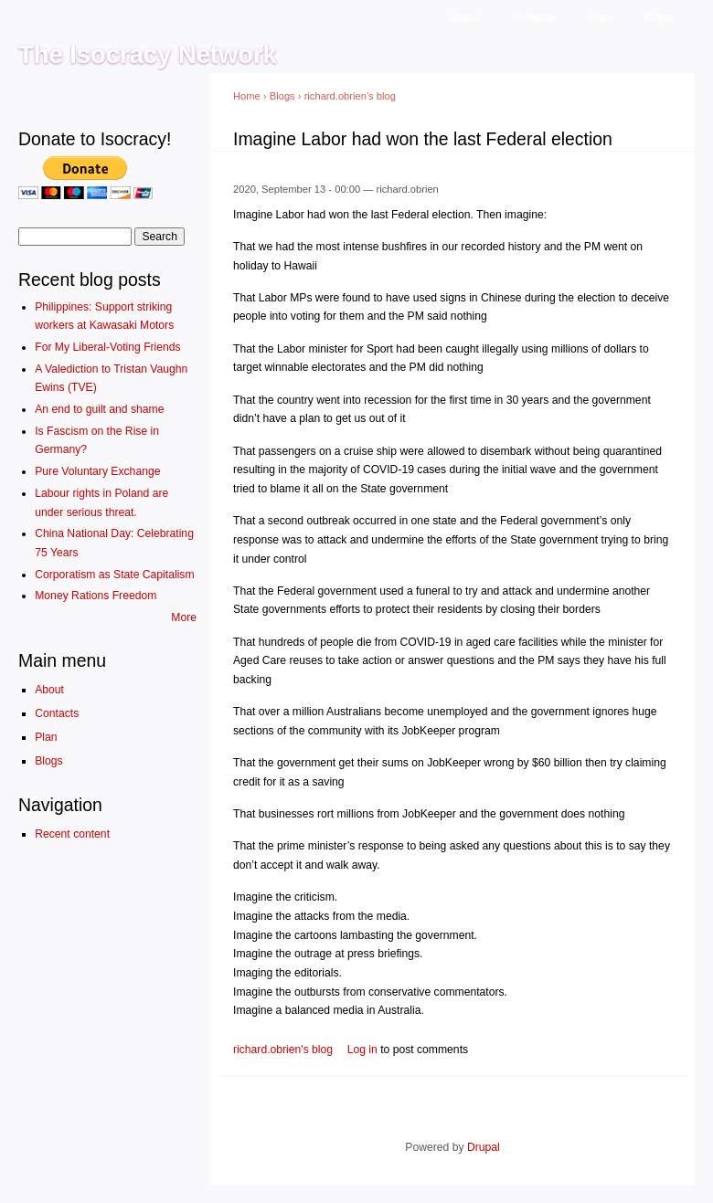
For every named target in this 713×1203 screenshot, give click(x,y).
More (184, 617)
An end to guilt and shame (99, 409)
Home (247, 95)
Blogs (658, 17)
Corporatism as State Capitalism (114, 574)
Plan (600, 17)
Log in (362, 1049)
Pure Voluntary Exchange (97, 471)
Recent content (72, 834)
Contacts (534, 17)
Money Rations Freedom (95, 595)
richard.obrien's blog (350, 95)
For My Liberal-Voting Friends (107, 347)
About (464, 17)
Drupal (483, 1147)
